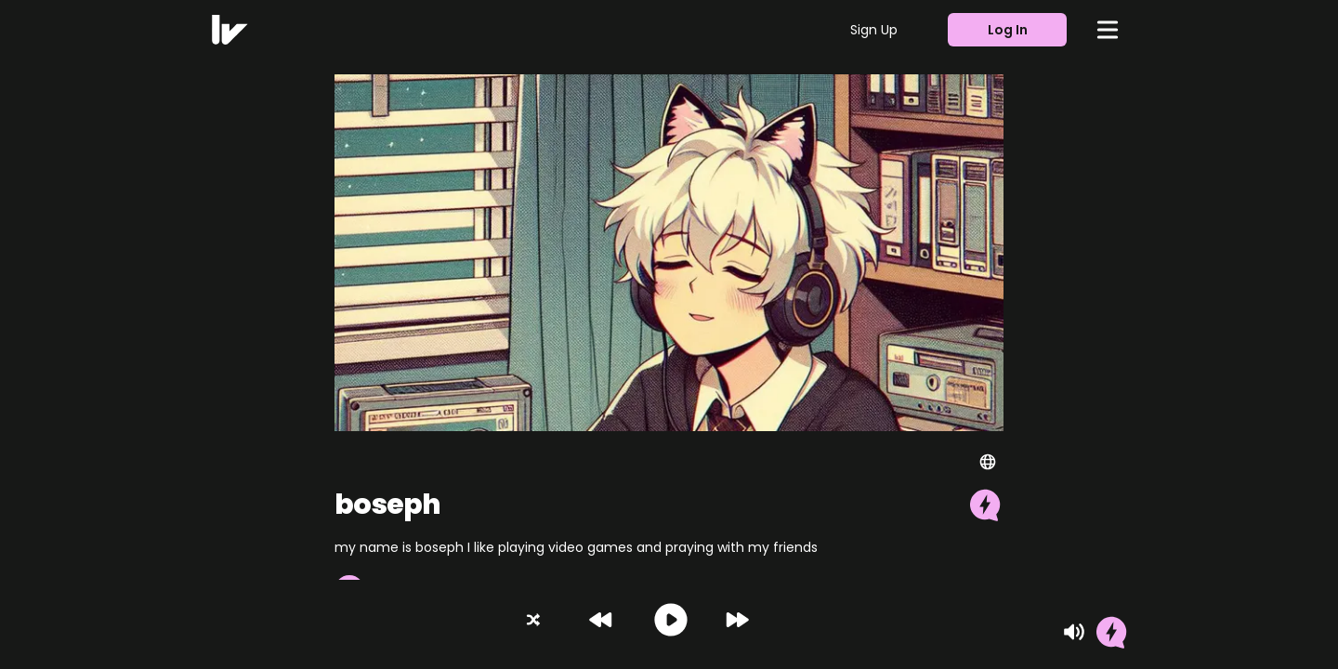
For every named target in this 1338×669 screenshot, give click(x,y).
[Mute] (1074, 632)
